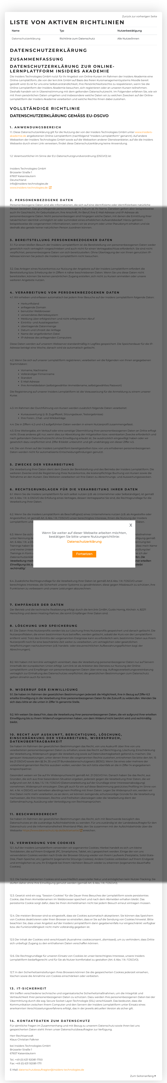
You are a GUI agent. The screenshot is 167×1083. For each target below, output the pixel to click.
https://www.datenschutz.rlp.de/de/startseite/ (51, 830)
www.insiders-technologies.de (29, 187)
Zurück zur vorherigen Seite (139, 16)
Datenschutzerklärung (84, 541)
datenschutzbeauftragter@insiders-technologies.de (51, 1069)
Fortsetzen (84, 554)
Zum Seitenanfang (143, 1076)
